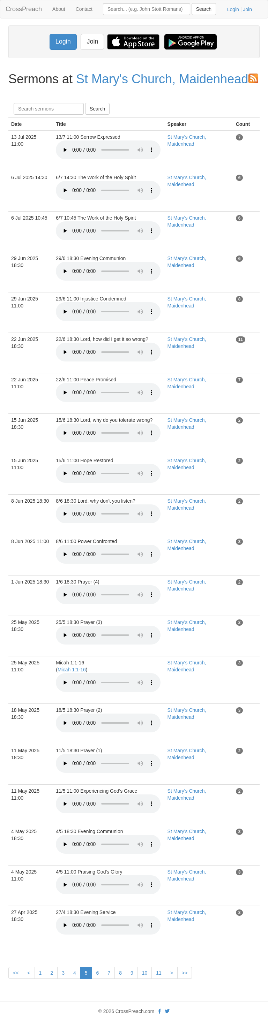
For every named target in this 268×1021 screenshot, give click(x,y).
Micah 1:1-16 (72, 669)
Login (233, 9)
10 (145, 973)
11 (159, 973)
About (58, 9)
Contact (84, 9)
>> (184, 973)
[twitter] (167, 1011)
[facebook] (159, 1011)
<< (15, 973)
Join (247, 9)
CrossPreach (24, 9)
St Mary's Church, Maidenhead (162, 79)
